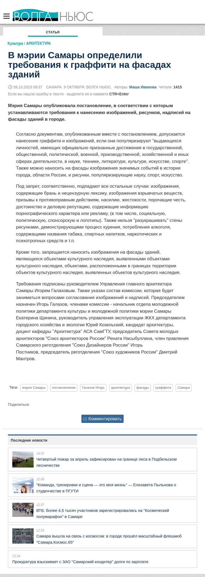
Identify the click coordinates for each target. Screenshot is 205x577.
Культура (15, 43)
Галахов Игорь (93, 388)
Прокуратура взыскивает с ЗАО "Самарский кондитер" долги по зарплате (80, 561)
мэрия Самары (33, 388)
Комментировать (102, 419)
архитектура (120, 388)
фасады (142, 388)
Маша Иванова (142, 87)
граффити (163, 388)
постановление (64, 388)
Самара (184, 388)
